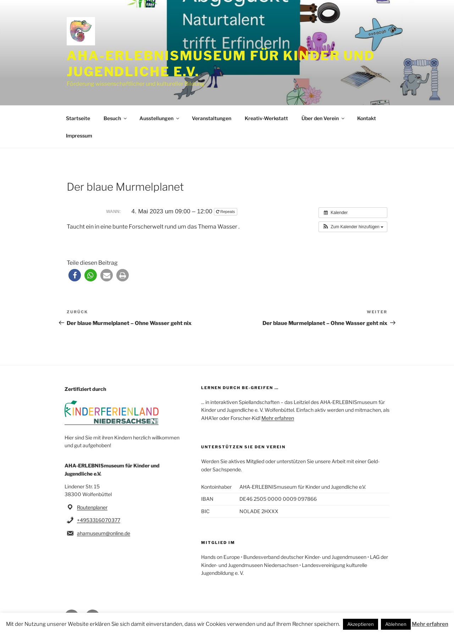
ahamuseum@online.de (103, 533)
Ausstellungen (159, 118)
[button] (353, 227)
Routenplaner (92, 507)
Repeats (226, 211)
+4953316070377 (98, 520)
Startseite (78, 118)
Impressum (79, 136)
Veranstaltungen (211, 118)
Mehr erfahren (277, 418)
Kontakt (366, 118)
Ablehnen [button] (395, 624)
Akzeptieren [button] (360, 624)
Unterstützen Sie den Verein (243, 446)
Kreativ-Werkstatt (266, 118)
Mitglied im (218, 542)
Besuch (116, 118)
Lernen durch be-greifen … (240, 387)
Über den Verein (323, 118)
